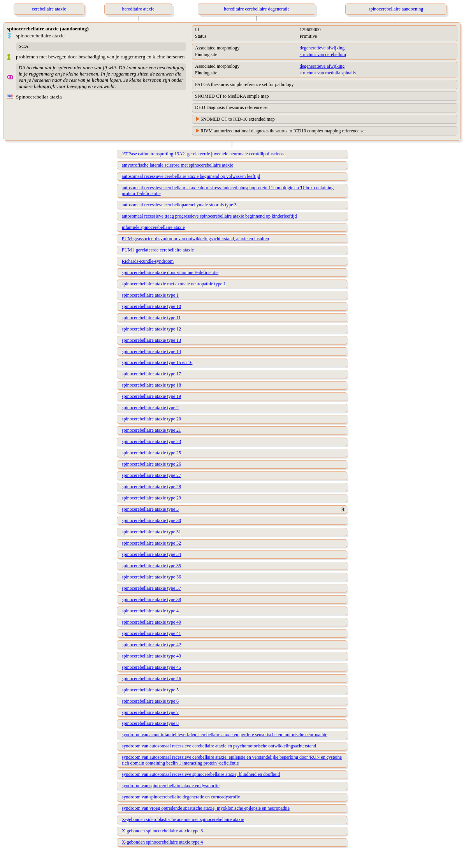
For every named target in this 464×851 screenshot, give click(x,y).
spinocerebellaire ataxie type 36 (151, 577)
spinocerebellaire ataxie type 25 (151, 452)
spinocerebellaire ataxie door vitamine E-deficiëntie (170, 272)
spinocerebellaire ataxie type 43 (151, 656)
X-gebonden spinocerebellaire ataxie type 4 (162, 842)
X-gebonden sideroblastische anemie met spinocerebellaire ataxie (183, 819)
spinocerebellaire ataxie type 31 (151, 532)
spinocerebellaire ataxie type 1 (150, 295)
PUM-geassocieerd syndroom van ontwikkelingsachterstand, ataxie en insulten (195, 238)
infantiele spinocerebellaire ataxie (153, 227)
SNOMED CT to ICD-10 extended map (237, 119)
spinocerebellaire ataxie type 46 (151, 678)
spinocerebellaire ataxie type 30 (151, 520)
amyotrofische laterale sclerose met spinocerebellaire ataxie (177, 165)
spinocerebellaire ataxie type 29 (151, 498)
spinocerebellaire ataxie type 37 (151, 588)
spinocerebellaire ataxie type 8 (150, 723)
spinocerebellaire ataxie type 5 (150, 690)
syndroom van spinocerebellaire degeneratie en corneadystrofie (181, 797)
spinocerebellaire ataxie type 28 (151, 486)
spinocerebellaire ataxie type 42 (151, 644)
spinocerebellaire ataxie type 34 (151, 554)
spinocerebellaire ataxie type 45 (151, 667)
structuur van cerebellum (323, 54)
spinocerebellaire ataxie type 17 (151, 373)
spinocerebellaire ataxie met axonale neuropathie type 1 (174, 284)
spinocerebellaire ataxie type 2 (150, 407)
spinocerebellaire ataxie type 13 (151, 340)
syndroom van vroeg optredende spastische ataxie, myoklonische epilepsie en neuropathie (206, 808)
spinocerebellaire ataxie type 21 (151, 430)
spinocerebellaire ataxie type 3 (150, 509)
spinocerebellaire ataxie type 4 (150, 611)
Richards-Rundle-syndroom (148, 261)
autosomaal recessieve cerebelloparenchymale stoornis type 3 (179, 204)
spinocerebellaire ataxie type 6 (150, 701)
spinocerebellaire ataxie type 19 (151, 396)
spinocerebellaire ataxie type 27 (151, 475)
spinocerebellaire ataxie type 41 (151, 633)
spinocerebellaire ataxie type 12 (151, 329)
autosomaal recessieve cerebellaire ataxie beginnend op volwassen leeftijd (191, 176)
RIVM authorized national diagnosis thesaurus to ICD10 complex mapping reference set (283, 131)
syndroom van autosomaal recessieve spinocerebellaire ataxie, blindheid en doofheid (201, 774)
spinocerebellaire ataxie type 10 (151, 306)
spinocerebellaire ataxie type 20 (151, 419)
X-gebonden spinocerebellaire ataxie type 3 (162, 830)
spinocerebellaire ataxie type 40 (151, 622)
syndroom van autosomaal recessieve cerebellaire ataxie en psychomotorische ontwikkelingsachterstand (219, 746)
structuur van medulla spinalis (328, 73)
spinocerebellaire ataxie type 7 (150, 712)
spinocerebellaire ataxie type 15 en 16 (157, 362)
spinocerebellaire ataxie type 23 (151, 441)
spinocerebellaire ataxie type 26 (151, 464)
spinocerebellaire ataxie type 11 (151, 317)
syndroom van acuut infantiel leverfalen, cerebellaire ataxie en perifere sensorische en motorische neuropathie (224, 734)
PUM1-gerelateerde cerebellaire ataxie (158, 250)
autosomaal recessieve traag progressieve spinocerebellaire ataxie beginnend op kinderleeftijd (209, 216)
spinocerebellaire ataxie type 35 (151, 565)
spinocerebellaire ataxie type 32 (151, 543)
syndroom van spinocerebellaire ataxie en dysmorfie (171, 785)
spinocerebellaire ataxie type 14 (151, 351)
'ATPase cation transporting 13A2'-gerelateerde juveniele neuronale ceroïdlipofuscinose (204, 153)
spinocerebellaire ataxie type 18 (151, 385)
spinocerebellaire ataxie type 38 (151, 599)
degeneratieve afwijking (322, 48)
